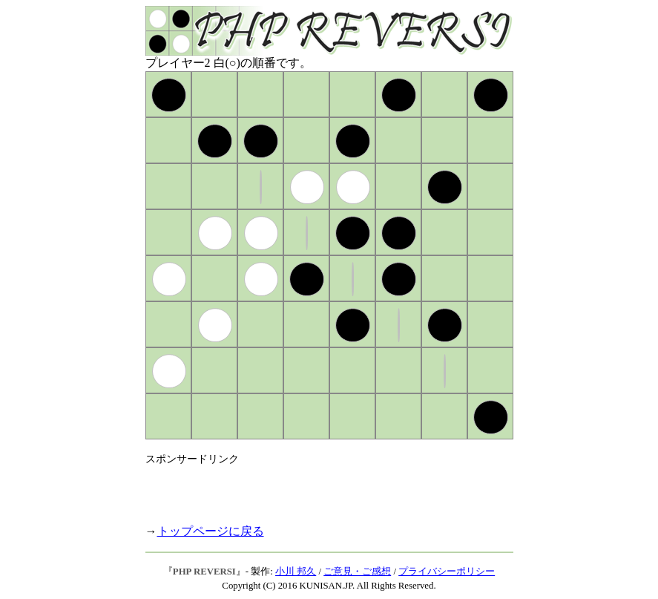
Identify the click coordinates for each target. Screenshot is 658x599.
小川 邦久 (295, 571)
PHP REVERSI (204, 571)
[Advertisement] (319, 488)
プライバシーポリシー (446, 571)
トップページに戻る (210, 531)
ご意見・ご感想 (357, 571)
